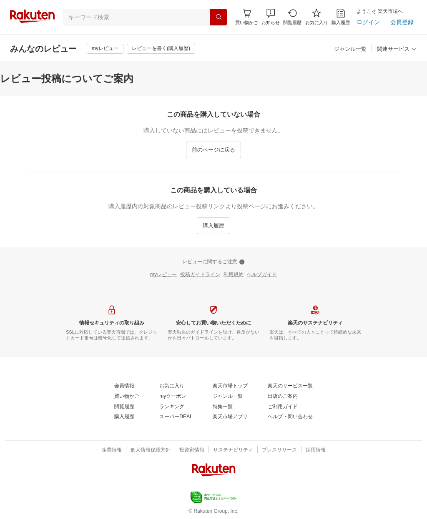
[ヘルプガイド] (262, 275)
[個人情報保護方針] (151, 450)
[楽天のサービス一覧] (290, 386)
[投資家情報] (191, 450)
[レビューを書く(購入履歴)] (161, 49)
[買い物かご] (126, 396)
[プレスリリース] (279, 450)
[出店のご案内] (283, 396)
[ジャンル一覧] (350, 49)
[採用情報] (316, 450)
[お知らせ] (270, 16)
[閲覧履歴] (292, 16)
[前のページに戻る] (213, 150)
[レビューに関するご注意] (213, 262)
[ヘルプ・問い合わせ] (290, 417)
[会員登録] (402, 22)
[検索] (218, 17)
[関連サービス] (397, 49)
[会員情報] (124, 386)
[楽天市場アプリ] (230, 417)
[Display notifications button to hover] (246, 16)
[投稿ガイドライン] (200, 275)
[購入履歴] (341, 16)
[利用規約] (234, 275)
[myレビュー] (105, 49)
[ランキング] (171, 407)
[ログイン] (368, 22)
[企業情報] (112, 450)
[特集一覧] (223, 407)
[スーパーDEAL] (175, 417)
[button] (270, 16)
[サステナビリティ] (233, 450)
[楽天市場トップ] (230, 386)
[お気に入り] (316, 16)
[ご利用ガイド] (283, 407)
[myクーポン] (172, 396)
